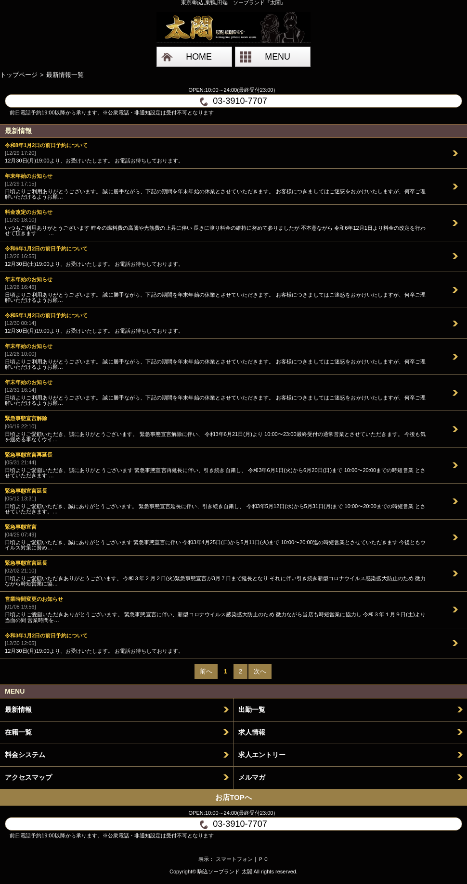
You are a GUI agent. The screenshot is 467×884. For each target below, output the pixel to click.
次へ (260, 671)
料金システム (25, 755)
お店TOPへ (233, 797)
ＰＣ (263, 859)
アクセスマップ (28, 777)
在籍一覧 (18, 732)
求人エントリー (261, 755)
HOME (199, 57)
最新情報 (18, 709)
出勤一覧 (251, 709)
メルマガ (251, 777)
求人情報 (251, 732)
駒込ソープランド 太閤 (224, 871)
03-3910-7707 (233, 101)
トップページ (19, 74)
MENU (277, 57)
